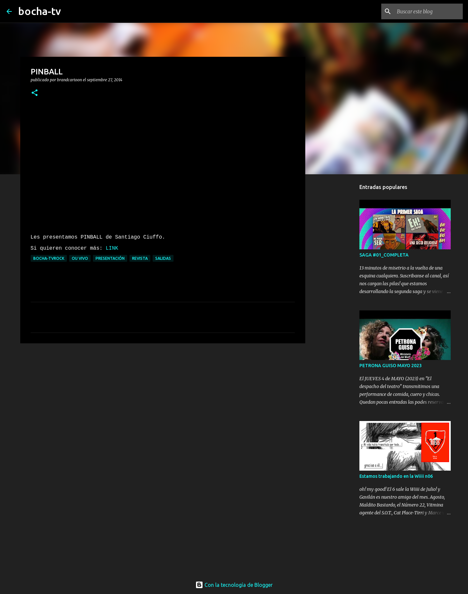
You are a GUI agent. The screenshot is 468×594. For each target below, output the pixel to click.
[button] (34, 93)
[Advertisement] (163, 399)
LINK (112, 248)
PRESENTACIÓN (110, 258)
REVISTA (140, 258)
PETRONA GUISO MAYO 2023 (390, 365)
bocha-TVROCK (48, 258)
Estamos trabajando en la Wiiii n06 (396, 476)
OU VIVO (80, 258)
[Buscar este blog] (428, 11)
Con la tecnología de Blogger (234, 585)
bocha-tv (39, 11)
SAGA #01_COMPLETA (384, 255)
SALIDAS (163, 258)
